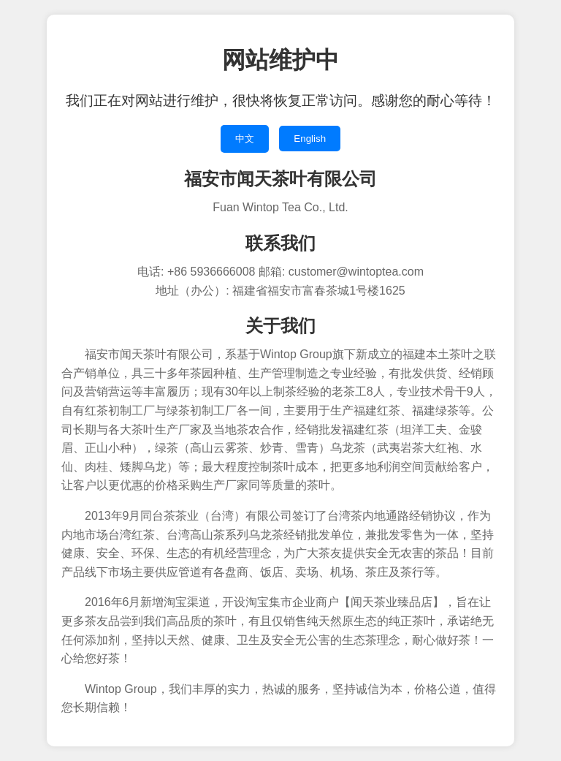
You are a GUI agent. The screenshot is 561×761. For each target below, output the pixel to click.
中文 (244, 138)
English (310, 138)
